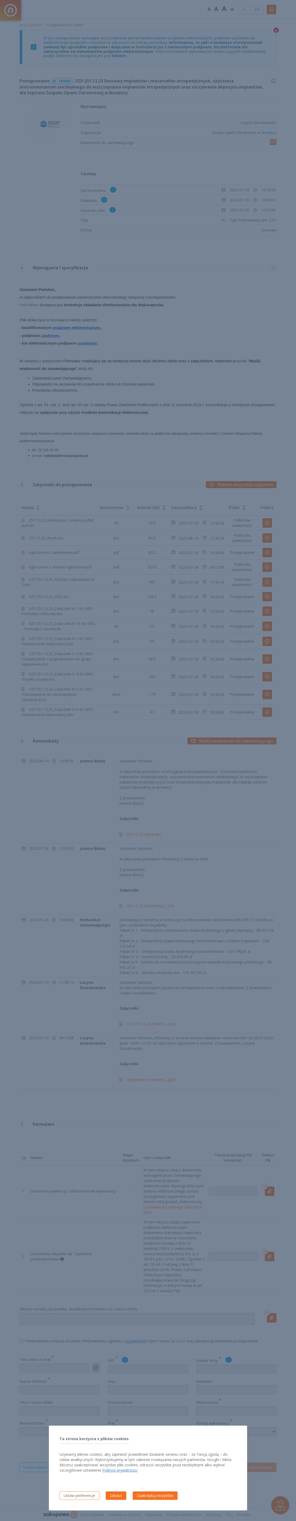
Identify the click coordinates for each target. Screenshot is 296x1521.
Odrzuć (116, 1495)
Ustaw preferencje (79, 1495)
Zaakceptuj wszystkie (155, 1495)
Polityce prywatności (119, 1470)
